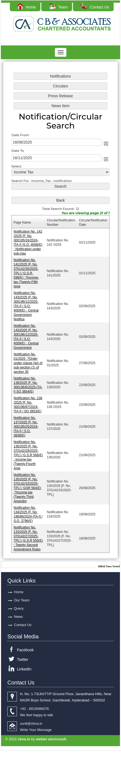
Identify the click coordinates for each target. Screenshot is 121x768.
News (18, 617)
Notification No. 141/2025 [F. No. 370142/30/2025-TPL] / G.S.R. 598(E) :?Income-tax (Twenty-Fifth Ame (26, 273)
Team (58, 7)
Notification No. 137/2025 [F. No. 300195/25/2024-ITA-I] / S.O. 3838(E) (26, 426)
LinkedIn (24, 669)
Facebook (25, 650)
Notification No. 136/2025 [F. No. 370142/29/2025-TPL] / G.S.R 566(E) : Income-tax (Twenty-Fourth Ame (28, 455)
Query (18, 608)
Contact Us (94, 7)
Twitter (22, 659)
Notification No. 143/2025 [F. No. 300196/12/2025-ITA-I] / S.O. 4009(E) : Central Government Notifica (26, 306)
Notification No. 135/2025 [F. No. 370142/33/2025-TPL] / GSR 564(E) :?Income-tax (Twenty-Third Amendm (27, 488)
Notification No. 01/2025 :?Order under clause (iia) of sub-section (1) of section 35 (28, 363)
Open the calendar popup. (106, 144)
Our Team (21, 600)
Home (26, 7)
